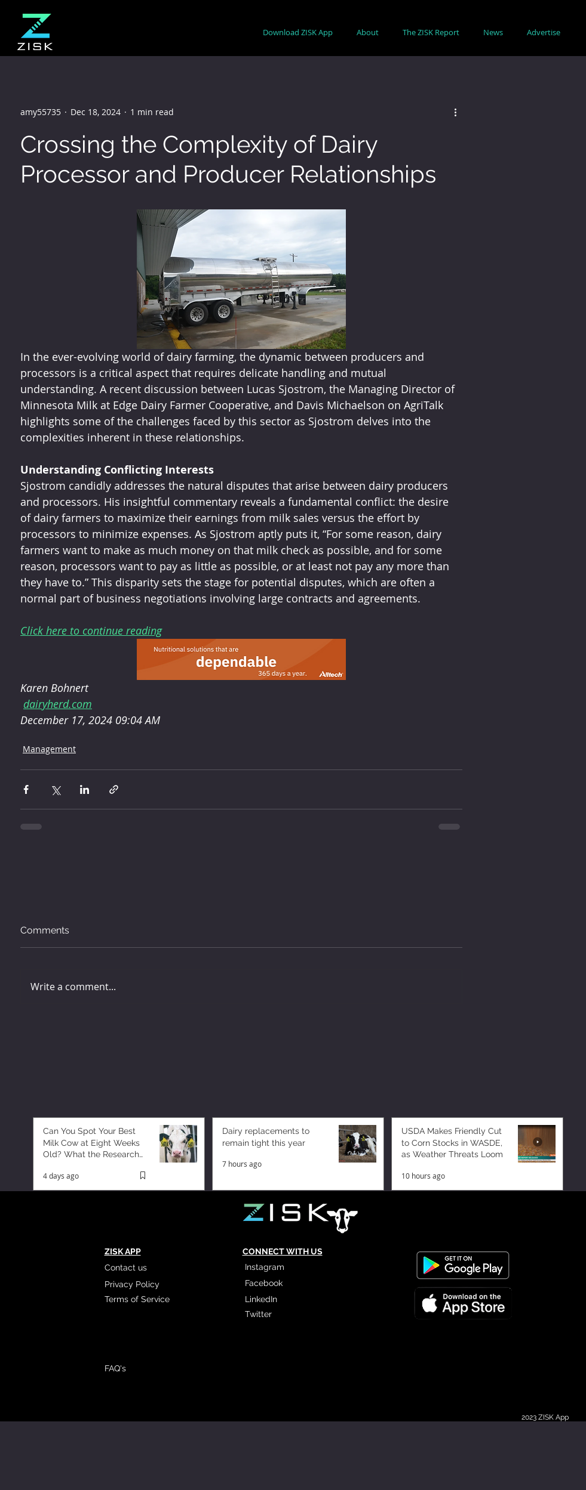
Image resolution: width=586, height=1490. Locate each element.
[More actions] (455, 111)
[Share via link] (113, 789)
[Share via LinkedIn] (84, 789)
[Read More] (462, 1303)
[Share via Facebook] (26, 789)
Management (49, 749)
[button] (368, 32)
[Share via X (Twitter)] (55, 789)
